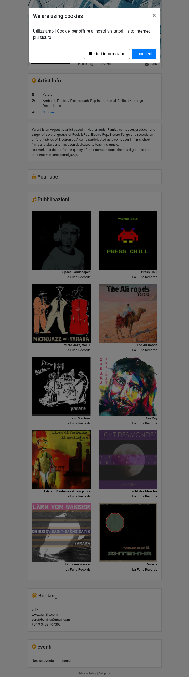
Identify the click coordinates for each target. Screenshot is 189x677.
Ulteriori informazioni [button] (106, 53)
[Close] (154, 15)
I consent (143, 53)
